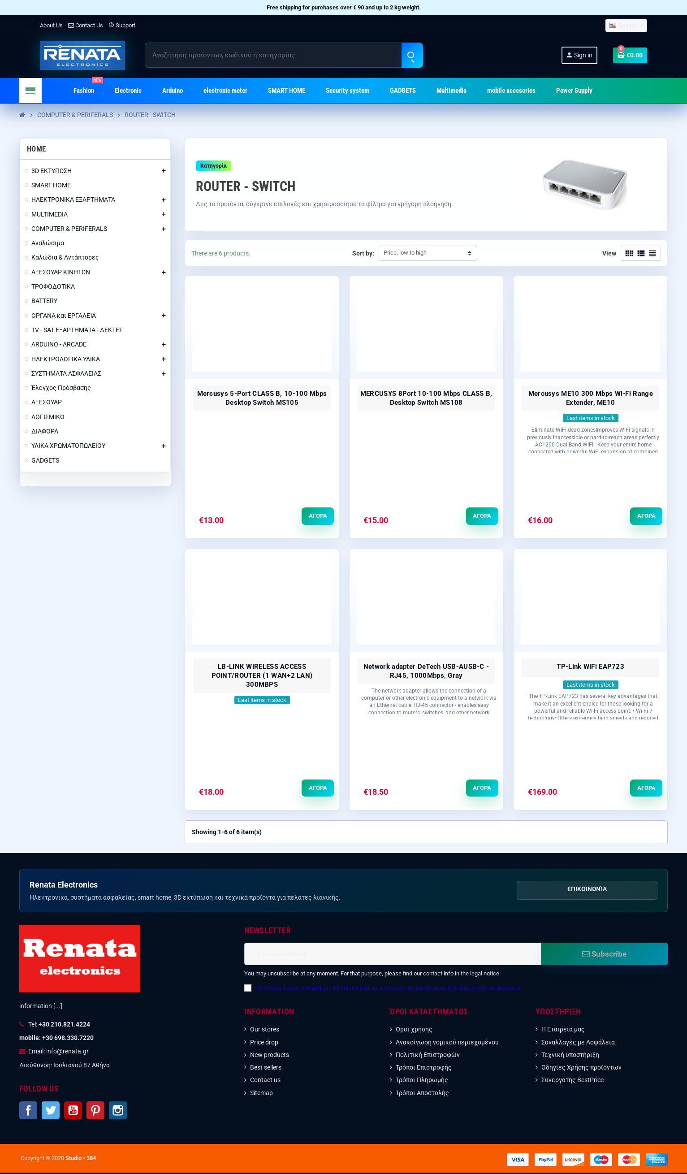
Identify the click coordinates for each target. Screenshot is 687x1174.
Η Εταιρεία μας (563, 1030)
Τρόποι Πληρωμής (422, 1081)
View (609, 253)
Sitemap (261, 1093)
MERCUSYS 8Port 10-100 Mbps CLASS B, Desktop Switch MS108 (426, 398)
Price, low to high (405, 252)
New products (269, 1056)
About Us (51, 25)
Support (121, 25)
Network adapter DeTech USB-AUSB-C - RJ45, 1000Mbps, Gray (426, 671)
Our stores (264, 1030)
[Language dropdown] (626, 25)
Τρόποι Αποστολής (422, 1093)
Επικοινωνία (587, 890)
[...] (57, 1007)
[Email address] (392, 955)
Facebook (28, 1112)
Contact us (265, 1081)
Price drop (264, 1043)
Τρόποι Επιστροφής (424, 1068)
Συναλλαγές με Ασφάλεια (578, 1043)
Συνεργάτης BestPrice (572, 1081)
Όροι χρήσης (414, 1030)
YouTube (73, 1112)
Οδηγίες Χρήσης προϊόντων (581, 1068)
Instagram (118, 1112)
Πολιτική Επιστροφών (428, 1056)
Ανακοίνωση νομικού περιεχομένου (447, 1043)
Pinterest (95, 1112)
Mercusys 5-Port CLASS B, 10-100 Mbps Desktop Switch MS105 (262, 398)
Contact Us (85, 25)
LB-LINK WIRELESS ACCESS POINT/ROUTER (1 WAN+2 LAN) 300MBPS (262, 676)
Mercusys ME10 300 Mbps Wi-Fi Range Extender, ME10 (590, 398)
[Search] (284, 55)
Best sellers (265, 1068)
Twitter (51, 1112)
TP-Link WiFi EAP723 (590, 667)
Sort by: (363, 253)
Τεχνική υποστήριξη (570, 1056)
